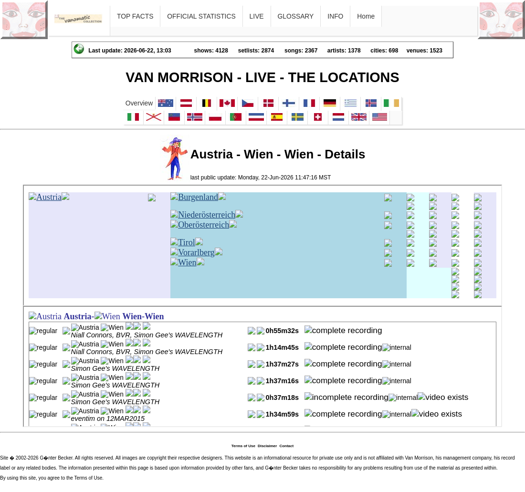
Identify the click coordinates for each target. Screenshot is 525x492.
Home (366, 16)
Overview (139, 103)
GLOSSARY (296, 16)
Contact (286, 446)
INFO (335, 16)
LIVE (257, 16)
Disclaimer (267, 446)
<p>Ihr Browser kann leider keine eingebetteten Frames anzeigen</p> (262, 245)
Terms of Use (243, 446)
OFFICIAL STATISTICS (201, 16)
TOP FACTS (135, 16)
